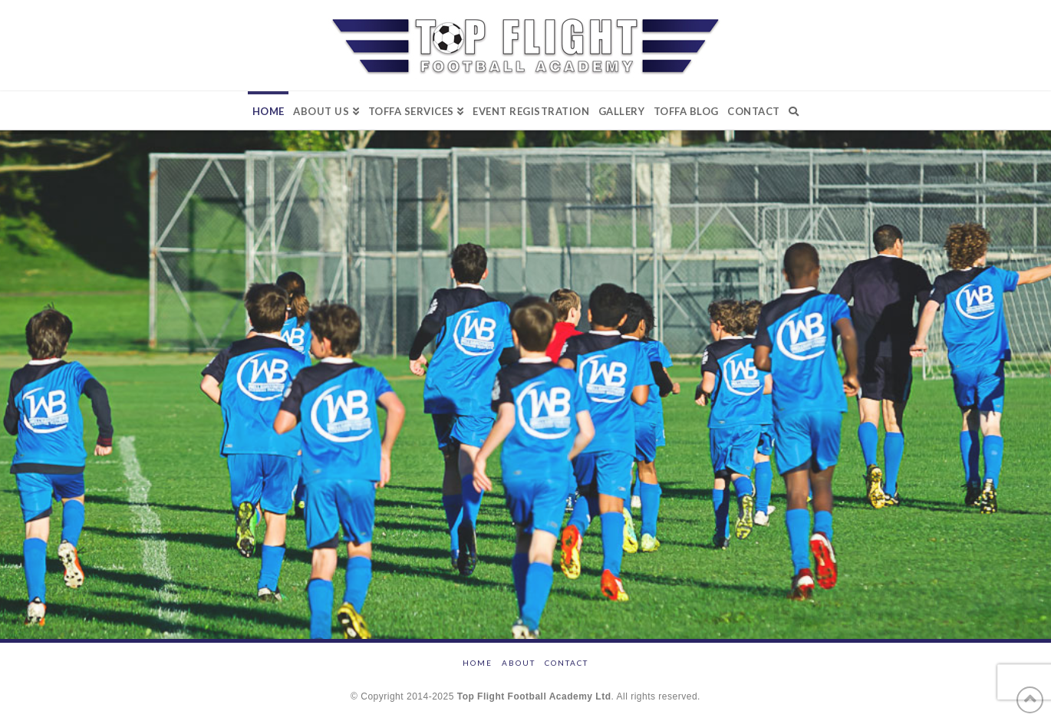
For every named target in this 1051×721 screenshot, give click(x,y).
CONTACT (566, 662)
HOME (478, 662)
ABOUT (518, 662)
